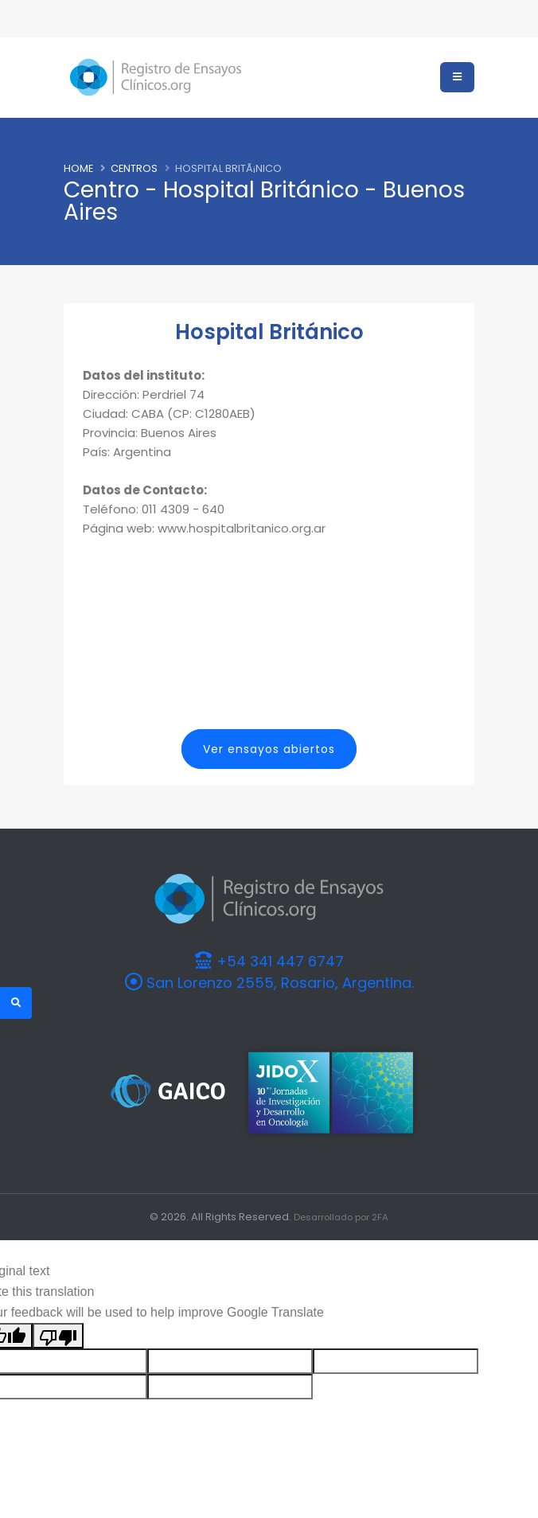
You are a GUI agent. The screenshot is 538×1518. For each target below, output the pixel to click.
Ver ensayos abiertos (269, 749)
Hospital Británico (269, 332)
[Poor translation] (58, 1335)
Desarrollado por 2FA (341, 1215)
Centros (134, 168)
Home (78, 168)
